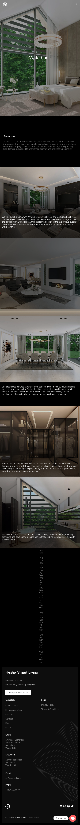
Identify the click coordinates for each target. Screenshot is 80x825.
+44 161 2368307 (13, 790)
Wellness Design (41, 657)
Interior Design (11, 706)
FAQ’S (8, 728)
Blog (7, 723)
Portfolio (9, 715)
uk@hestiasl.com (13, 778)
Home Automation (13, 710)
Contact (9, 719)
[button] (77, 4)
